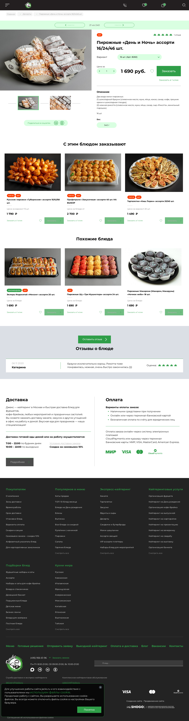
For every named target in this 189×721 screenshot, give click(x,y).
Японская (60, 605)
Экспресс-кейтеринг (115, 482)
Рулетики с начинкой (66, 523)
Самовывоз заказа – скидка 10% (22, 529)
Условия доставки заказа (65, 436)
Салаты (59, 535)
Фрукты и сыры (108, 506)
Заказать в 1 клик (167, 80)
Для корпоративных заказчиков (23, 541)
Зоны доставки (13, 495)
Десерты (104, 512)
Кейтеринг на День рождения (164, 495)
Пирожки (60, 529)
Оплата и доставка (124, 639)
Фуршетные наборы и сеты (20, 565)
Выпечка (60, 512)
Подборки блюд (18, 558)
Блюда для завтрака (16, 611)
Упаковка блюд (14, 512)
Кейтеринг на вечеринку (162, 523)
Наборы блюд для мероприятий (117, 541)
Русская (59, 565)
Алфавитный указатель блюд (21, 535)
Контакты (176, 639)
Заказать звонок (60, 651)
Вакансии (159, 639)
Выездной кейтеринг (91, 639)
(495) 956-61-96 (38, 651)
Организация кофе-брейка (163, 501)
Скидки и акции (14, 523)
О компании (12, 489)
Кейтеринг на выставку (161, 535)
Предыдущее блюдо (72, 25)
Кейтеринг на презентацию (163, 518)
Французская (62, 582)
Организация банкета (160, 541)
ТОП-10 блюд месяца (66, 495)
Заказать (168, 71)
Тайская (59, 617)
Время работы (13, 501)
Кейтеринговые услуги (166, 482)
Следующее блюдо (117, 25)
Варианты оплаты (15, 518)
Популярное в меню (70, 482)
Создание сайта (134, 694)
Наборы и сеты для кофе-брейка (23, 577)
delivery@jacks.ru (14, 676)
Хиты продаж (62, 489)
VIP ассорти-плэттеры (111, 535)
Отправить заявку (60, 639)
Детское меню (13, 599)
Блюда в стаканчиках (17, 582)
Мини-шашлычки (109, 523)
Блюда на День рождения (68, 501)
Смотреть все (62, 546)
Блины (58, 506)
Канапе (104, 489)
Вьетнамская (62, 611)
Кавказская (61, 571)
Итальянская (62, 577)
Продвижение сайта (154, 694)
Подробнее (17, 455)
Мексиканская (63, 594)
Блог (144, 639)
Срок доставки (13, 506)
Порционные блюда (16, 594)
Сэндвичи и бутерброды (113, 518)
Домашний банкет (15, 588)
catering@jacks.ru (71, 676)
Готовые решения (30, 639)
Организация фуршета (161, 489)
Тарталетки (106, 495)
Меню (10, 639)
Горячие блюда (63, 541)
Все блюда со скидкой (66, 518)
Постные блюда (14, 617)
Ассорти (10, 571)
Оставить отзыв (92, 332)
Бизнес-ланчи (13, 605)
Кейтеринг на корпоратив (162, 512)
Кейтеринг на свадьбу (160, 529)
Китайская (60, 599)
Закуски (104, 501)
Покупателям (16, 482)
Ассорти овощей (108, 529)
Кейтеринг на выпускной (162, 506)
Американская (63, 588)
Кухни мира (63, 558)
